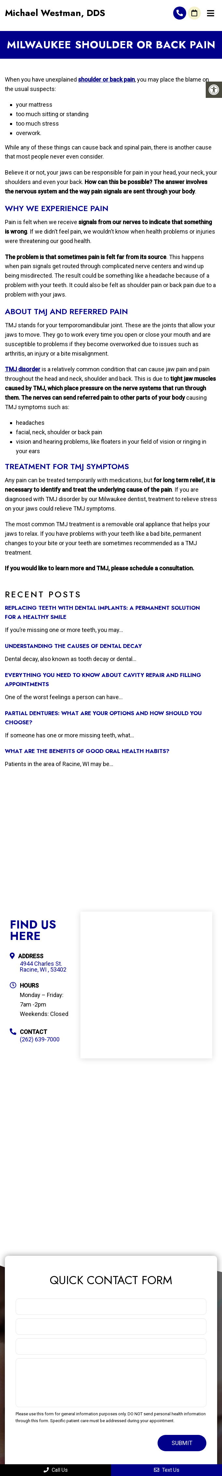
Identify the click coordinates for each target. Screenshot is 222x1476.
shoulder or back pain (106, 79)
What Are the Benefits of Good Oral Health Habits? (87, 751)
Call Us (56, 1470)
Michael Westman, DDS (55, 13)
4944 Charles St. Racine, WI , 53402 (43, 967)
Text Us (166, 1470)
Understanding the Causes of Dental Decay (73, 646)
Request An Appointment (194, 13)
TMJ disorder (22, 369)
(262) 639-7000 (179, 13)
